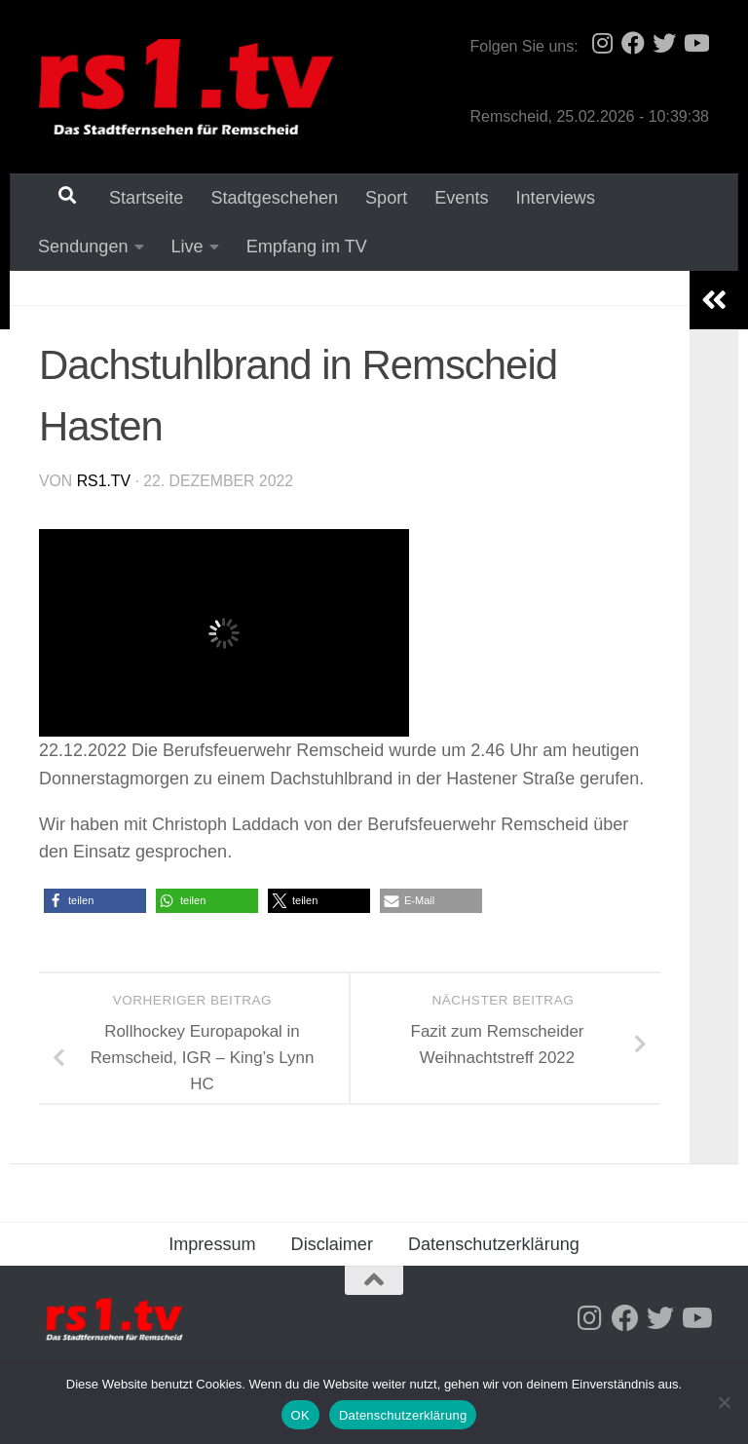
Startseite (133, 198)
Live (54, 247)
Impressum (211, 1246)
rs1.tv (104, 483)
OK (300, 1415)
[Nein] (723, 1402)
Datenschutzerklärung (494, 1246)
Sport (373, 198)
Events (448, 198)
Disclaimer (332, 1246)
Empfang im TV (167, 247)
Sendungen (655, 198)
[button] (95, 903)
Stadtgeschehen (261, 198)
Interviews (543, 198)
